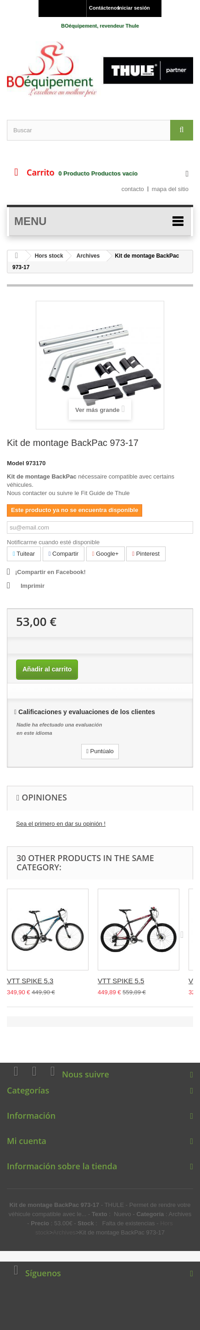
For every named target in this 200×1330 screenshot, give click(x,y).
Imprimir (32, 585)
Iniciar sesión (134, 8)
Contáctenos (101, 8)
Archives (88, 256)
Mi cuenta (26, 1140)
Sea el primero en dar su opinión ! (61, 823)
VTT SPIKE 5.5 (121, 981)
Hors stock (49, 256)
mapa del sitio (170, 189)
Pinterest (146, 553)
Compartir (63, 553)
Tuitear (24, 553)
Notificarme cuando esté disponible (53, 542)
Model (15, 463)
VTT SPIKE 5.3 (30, 981)
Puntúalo (100, 751)
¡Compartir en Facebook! (50, 572)
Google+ (105, 553)
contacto (133, 189)
